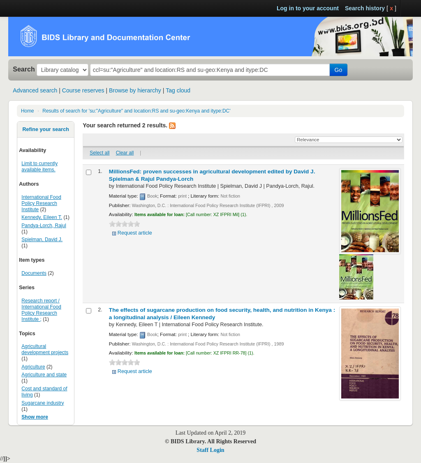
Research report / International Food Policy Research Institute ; (41, 310)
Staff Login (210, 450)
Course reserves (83, 90)
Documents (33, 273)
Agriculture (33, 367)
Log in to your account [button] (308, 8)
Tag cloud (178, 90)
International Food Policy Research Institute (41, 203)
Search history (365, 8)
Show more (34, 417)
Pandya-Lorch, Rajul (43, 225)
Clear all (125, 153)
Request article (135, 233)
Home (27, 111)
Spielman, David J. (41, 239)
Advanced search (35, 90)
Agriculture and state (44, 375)
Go (338, 70)
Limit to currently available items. (39, 167)
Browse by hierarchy (135, 90)
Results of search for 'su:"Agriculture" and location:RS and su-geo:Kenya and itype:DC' (136, 111)
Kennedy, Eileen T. (41, 217)
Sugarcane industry (42, 403)
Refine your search (45, 129)
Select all (99, 153)
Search (24, 69)
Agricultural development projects (44, 349)
